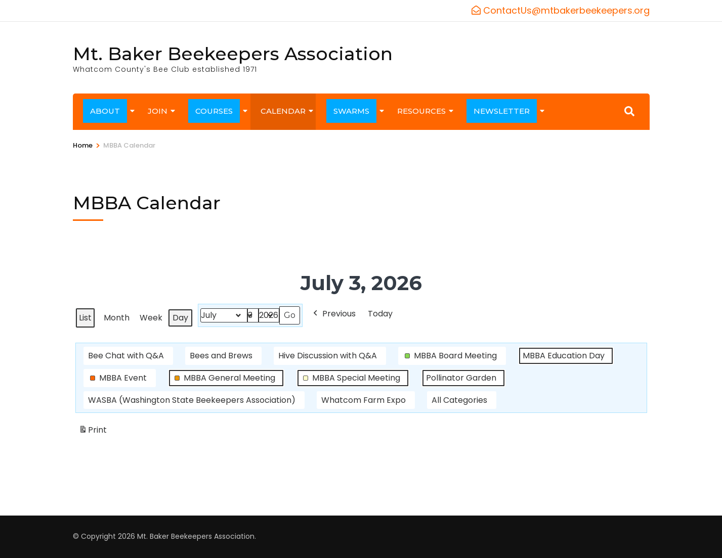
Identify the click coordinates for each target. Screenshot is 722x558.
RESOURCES (421, 111)
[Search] (629, 111)
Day (180, 317)
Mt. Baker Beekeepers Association (233, 53)
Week (151, 317)
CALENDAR (283, 111)
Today (380, 313)
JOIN (157, 111)
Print (92, 432)
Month (117, 317)
